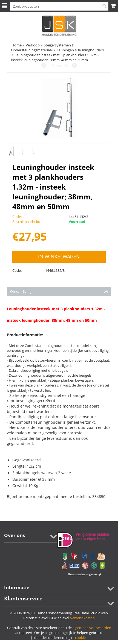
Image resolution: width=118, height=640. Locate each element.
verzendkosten (82, 617)
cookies (81, 637)
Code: (17, 270)
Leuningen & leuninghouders (80, 50)
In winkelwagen (59, 256)
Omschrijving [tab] (59, 291)
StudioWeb (99, 612)
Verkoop (33, 45)
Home (16, 45)
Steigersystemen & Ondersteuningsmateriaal (42, 47)
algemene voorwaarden (92, 627)
